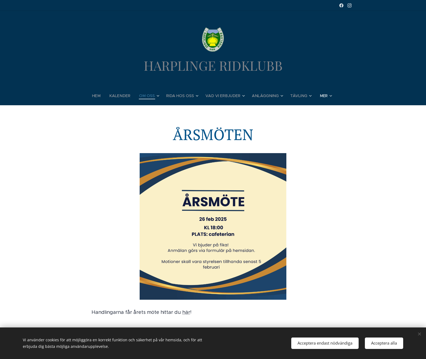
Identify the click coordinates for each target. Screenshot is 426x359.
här (186, 312)
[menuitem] (102, 96)
